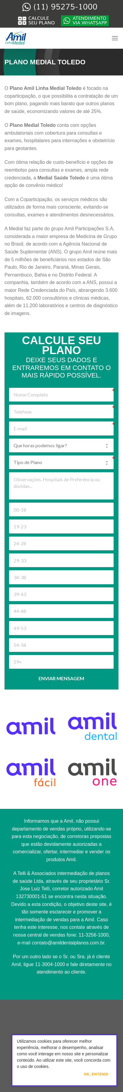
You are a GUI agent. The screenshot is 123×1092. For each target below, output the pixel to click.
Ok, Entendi (96, 1074)
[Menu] (114, 38)
